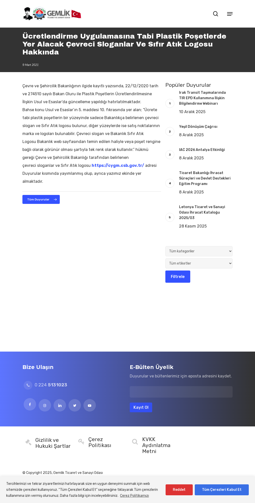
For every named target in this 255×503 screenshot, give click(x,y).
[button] (230, 14)
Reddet (179, 490)
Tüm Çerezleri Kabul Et (222, 490)
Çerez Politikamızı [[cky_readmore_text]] (134, 496)
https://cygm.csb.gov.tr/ (118, 165)
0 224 (45, 385)
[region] (127, 489)
